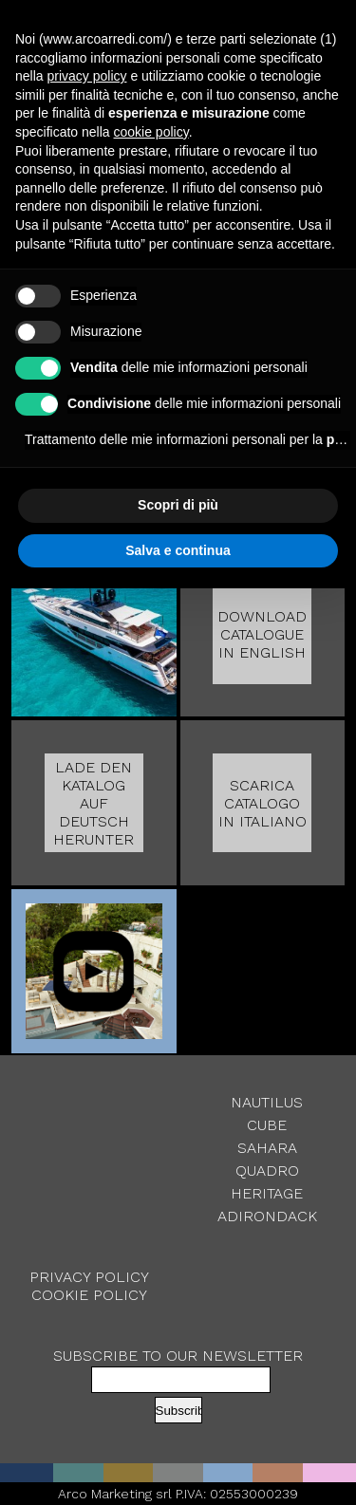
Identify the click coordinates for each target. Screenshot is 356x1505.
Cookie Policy (89, 1295)
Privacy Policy (89, 1277)
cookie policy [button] (151, 131)
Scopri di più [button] (178, 504)
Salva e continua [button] (177, 550)
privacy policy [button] (86, 76)
